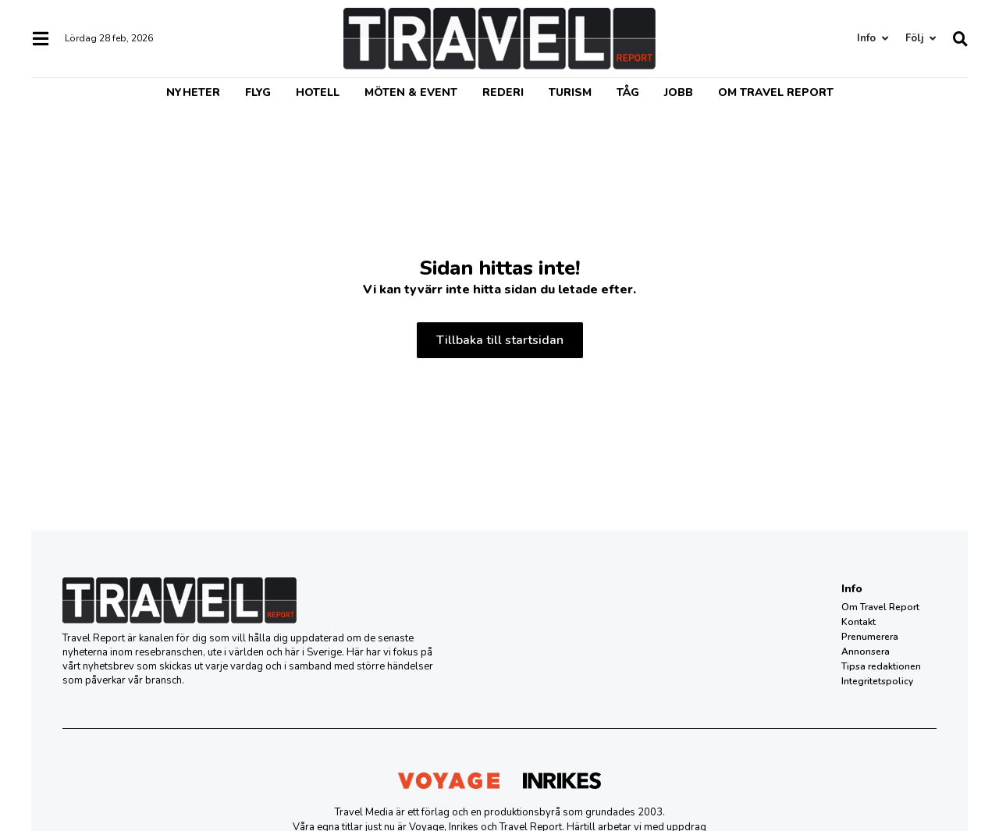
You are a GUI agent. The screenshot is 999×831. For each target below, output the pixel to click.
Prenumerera (869, 636)
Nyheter (193, 92)
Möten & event (410, 92)
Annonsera (865, 651)
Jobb (678, 92)
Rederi (503, 92)
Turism (570, 92)
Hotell (318, 92)
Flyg (258, 92)
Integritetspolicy (877, 681)
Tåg (628, 92)
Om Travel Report (776, 92)
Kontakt (858, 622)
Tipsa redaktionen (881, 666)
